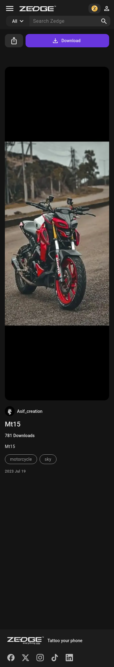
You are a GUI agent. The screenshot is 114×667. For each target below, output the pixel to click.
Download (66, 40)
